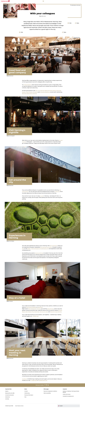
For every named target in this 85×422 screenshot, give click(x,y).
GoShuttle (57, 208)
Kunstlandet (35, 3)
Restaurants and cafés (14, 407)
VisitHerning (29, 407)
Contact (28, 405)
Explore (10, 405)
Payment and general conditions (51, 405)
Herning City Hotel (49, 325)
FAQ (27, 411)
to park (42, 212)
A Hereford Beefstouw (46, 111)
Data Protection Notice (23, 419)
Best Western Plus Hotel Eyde (37, 325)
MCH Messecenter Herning (35, 322)
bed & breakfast (33, 321)
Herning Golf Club (39, 268)
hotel (27, 321)
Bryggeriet (36, 111)
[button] (70, 49)
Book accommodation (63, 3)
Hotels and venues (65, 408)
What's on (19, 3)
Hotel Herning (51, 322)
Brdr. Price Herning (40, 109)
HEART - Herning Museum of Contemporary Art (38, 263)
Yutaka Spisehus (28, 104)
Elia (23, 263)
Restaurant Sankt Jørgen (51, 109)
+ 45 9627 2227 (34, 394)
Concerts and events (13, 409)
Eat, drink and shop (27, 3)
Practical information (31, 409)
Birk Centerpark (53, 260)
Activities (11, 412)
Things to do (42, 3)
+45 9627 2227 (35, 331)
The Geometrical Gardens (46, 262)
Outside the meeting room (67, 410)
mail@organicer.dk (43, 394)
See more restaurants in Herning (36, 113)
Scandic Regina (25, 325)
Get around (48, 3)
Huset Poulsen (29, 111)
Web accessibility (47, 407)
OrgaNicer (24, 392)
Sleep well (55, 3)
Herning (6, 6)
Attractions (11, 411)
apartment (40, 321)
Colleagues (16, 6)
